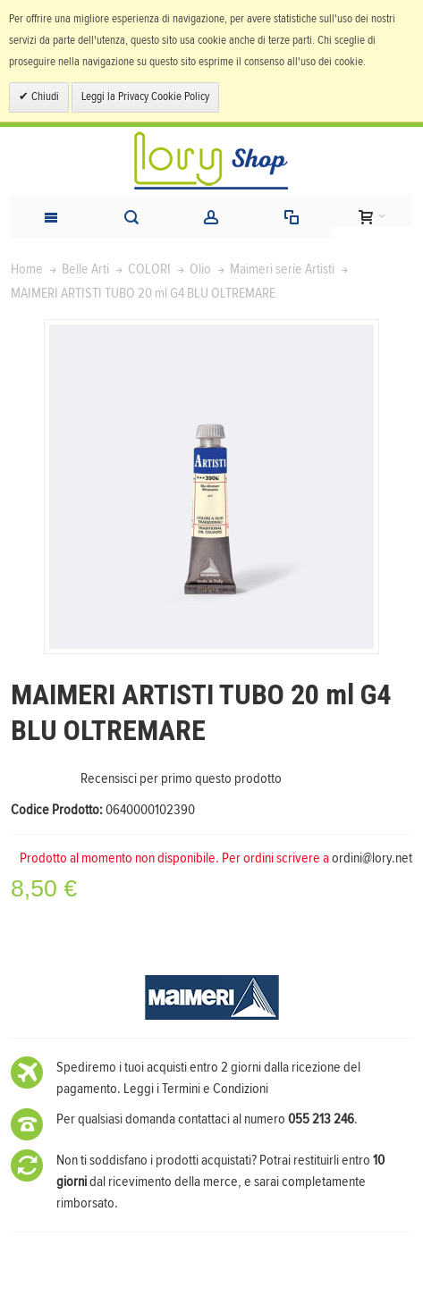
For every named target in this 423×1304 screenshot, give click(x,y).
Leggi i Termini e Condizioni (195, 1088)
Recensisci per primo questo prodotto (181, 778)
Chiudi (44, 97)
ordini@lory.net (372, 858)
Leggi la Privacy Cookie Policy (145, 97)
